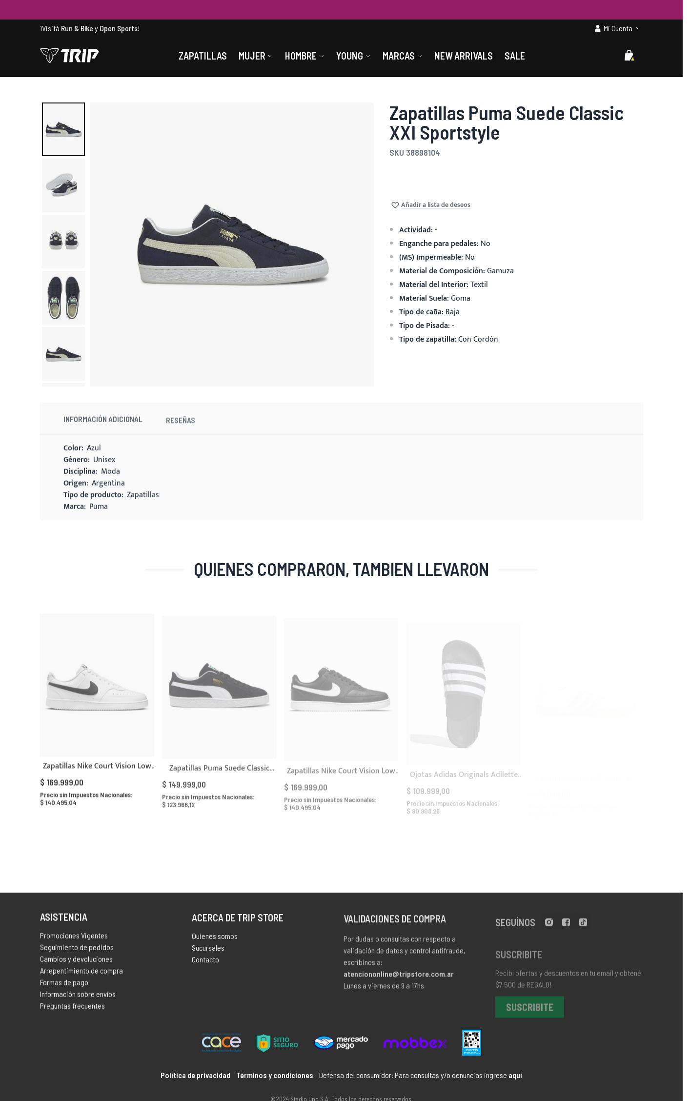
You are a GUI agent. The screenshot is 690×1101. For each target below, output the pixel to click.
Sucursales (208, 952)
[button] (63, 129)
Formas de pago (64, 985)
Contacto (205, 964)
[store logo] (69, 55)
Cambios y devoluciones (76, 962)
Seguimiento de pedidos (77, 950)
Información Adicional (102, 427)
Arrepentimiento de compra (81, 974)
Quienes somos (215, 940)
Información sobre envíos (78, 997)
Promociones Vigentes (74, 938)
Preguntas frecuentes (72, 1009)
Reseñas (180, 430)
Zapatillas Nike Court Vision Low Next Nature (97, 781)
